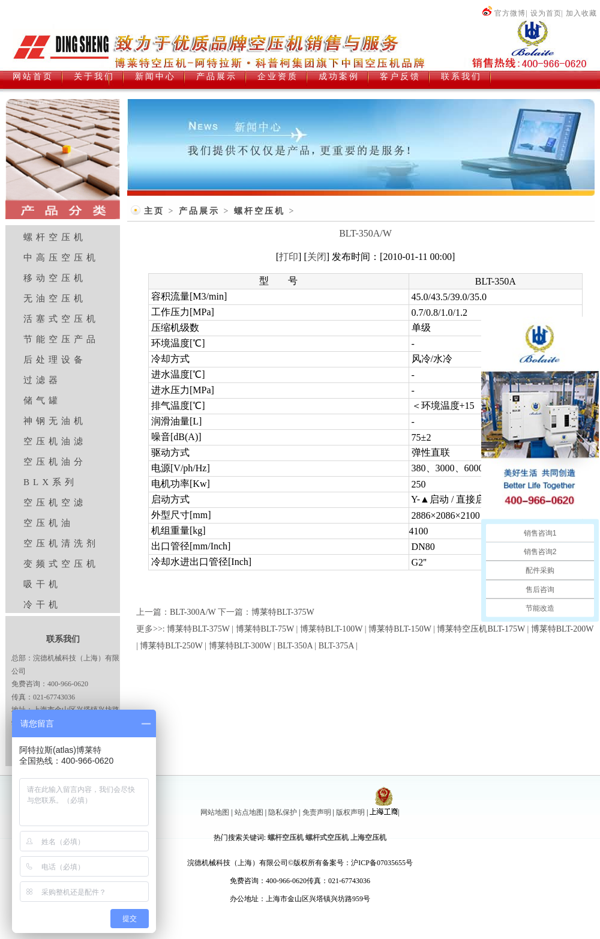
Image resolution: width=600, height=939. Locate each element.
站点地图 (249, 812)
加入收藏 (581, 13)
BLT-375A (336, 645)
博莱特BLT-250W (171, 645)
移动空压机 (54, 278)
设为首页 (546, 13)
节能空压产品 (61, 339)
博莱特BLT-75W (265, 628)
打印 (288, 257)
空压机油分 (54, 461)
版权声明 (350, 812)
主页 (154, 211)
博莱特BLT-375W (282, 612)
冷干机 (42, 604)
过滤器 (42, 380)
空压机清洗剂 (61, 543)
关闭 (316, 257)
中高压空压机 (61, 257)
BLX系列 (50, 482)
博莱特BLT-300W (240, 645)
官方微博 (504, 13)
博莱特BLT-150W (399, 628)
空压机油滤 (54, 441)
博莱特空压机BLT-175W (481, 628)
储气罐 (42, 400)
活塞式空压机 (61, 319)
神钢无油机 (54, 421)
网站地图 (214, 812)
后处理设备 (54, 359)
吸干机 (42, 584)
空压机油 (48, 523)
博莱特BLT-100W (331, 628)
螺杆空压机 (54, 237)
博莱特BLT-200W (562, 628)
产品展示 (199, 211)
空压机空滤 (54, 502)
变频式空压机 (61, 564)
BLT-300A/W (193, 612)
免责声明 (316, 812)
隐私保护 (282, 812)
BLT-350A (295, 645)
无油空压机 (54, 298)
